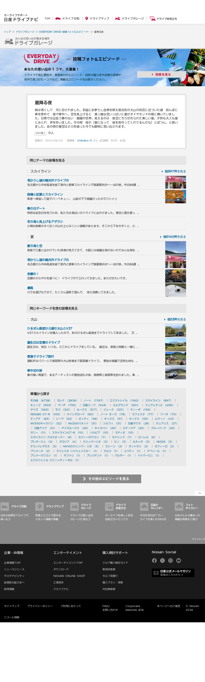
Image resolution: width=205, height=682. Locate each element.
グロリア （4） (68, 441)
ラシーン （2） (114, 446)
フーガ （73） (169, 414)
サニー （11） (38, 432)
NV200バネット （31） (83, 423)
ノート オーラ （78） (113, 414)
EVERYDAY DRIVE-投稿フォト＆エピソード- (64, 32)
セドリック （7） (122, 437)
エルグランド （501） (126, 405)
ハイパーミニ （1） (149, 455)
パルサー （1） (123, 455)
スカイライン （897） (159, 400)
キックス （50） (139, 418)
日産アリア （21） (45, 428)
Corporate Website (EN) (134, 608)
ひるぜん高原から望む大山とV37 (49, 328)
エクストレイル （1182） (125, 400)
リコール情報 (11, 617)
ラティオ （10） (125, 432)
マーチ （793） (68, 405)
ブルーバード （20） (163, 428)
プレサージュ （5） (42, 441)
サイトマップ (198, 539)
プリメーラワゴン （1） (44, 455)
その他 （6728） (41, 400)
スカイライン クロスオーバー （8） (51, 437)
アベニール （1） (157, 451)
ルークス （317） (87, 409)
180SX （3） (165, 441)
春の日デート (36, 208)
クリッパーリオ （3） (96, 441)
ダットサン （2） (139, 446)
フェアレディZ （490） (160, 405)
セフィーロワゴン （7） (92, 437)
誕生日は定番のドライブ (43, 342)
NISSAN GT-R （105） (46, 414)
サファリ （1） (72, 455)
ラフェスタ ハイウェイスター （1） (77, 451)
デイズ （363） (40, 409)
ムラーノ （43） (165, 418)
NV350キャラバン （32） (46, 423)
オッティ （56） (89, 418)
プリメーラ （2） (40, 451)
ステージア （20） (134, 428)
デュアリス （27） (167, 423)
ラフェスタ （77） (143, 414)
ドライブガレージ (25, 32)
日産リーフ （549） (95, 405)
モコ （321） (63, 409)
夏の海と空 (34, 245)
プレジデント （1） (98, 455)
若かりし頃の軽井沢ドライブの (48, 180)
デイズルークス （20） (75, 428)
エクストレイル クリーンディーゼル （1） (55, 460)
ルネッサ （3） (142, 441)
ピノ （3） (121, 441)
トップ (7, 32)
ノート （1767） (94, 400)
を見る (175, 171)
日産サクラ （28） (139, 423)
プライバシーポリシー (40, 606)
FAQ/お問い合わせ (110, 608)
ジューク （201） (114, 409)
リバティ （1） (133, 451)
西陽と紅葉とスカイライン (45, 194)
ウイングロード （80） (81, 414)
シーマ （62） (65, 418)
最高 (30, 288)
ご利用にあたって (71, 606)
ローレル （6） (147, 437)
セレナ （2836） (67, 400)
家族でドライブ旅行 (40, 356)
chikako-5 (84, 140)
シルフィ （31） (113, 423)
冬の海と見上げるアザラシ (45, 221)
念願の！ (33, 274)
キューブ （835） (41, 405)
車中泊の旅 (34, 370)
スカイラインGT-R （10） (68, 432)
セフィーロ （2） (165, 446)
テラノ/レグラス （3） (44, 446)
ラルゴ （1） (111, 451)
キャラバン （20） (106, 428)
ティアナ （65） (40, 418)
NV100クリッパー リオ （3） (81, 446)
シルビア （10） (100, 432)
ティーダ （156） (141, 409)
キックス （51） (114, 418)
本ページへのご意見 (168, 606)
